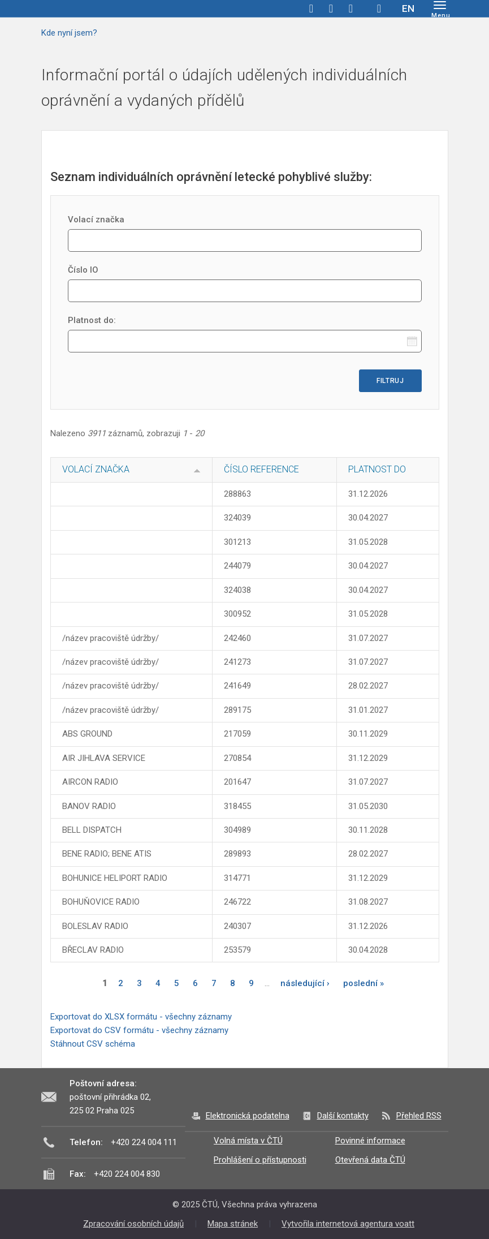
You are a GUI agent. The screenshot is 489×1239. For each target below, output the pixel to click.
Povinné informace (370, 1140)
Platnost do (377, 469)
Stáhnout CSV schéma (92, 1044)
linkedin (351, 8)
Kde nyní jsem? (69, 33)
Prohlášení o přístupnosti (260, 1160)
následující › (305, 983)
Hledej (379, 8)
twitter (331, 8)
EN (408, 8)
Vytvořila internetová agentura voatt (348, 1224)
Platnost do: (92, 320)
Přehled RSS (419, 1116)
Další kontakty (343, 1116)
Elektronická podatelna (247, 1116)
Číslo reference (261, 469)
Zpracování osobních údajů (133, 1224)
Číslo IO (83, 270)
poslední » (363, 983)
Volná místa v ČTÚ (248, 1140)
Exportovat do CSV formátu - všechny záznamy (139, 1030)
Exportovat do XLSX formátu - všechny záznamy (141, 1017)
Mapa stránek (232, 1224)
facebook (311, 8)
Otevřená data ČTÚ (370, 1160)
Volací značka (96, 219)
